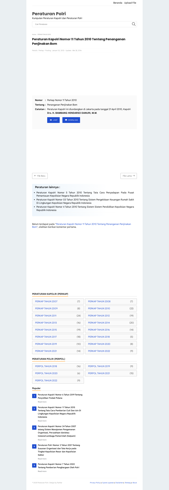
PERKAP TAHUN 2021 (46, 351)
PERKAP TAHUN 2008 (99, 301)
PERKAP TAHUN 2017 (46, 336)
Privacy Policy (95, 483)
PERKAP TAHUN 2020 (99, 344)
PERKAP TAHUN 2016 (99, 329)
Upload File (130, 2)
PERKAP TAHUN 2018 (99, 336)
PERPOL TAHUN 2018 (46, 366)
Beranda (117, 2)
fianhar (59, 483)
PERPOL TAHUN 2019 (99, 366)
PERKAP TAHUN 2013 (46, 322)
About (134, 483)
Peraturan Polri (49, 14)
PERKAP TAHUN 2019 (46, 344)
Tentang (128, 483)
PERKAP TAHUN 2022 (99, 351)
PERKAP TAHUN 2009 (46, 308)
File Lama (129, 175)
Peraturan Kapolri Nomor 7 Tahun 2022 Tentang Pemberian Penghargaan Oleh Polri (58, 466)
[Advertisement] (84, 74)
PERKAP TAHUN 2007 (46, 301)
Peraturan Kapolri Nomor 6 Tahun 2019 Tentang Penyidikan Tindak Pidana (60, 396)
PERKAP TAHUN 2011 (45, 315)
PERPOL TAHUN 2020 (46, 373)
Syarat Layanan (107, 483)
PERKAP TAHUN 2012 (99, 315)
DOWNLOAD (73, 120)
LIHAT (55, 120)
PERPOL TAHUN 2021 (99, 373)
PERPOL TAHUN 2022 (46, 380)
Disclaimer (119, 483)
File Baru (39, 175)
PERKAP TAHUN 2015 (46, 329)
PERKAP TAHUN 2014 (99, 322)
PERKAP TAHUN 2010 (99, 308)
